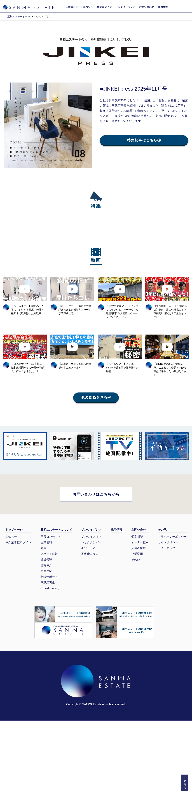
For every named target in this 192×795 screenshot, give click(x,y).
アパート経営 (49, 628)
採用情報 (163, 7)
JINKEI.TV (88, 622)
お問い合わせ (146, 7)
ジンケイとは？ (91, 611)
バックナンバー (91, 616)
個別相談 (137, 611)
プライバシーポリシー (172, 611)
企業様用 (137, 628)
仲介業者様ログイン (18, 616)
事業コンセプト (105, 7)
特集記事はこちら (144, 140)
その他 (135, 634)
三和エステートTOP (18, 16)
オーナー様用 (140, 616)
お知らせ (11, 611)
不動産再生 (48, 656)
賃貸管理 (46, 634)
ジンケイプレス (127, 7)
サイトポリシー (168, 616)
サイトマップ (166, 622)
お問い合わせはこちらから (96, 569)
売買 (43, 622)
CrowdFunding (50, 662)
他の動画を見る (96, 472)
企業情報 (46, 616)
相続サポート (49, 651)
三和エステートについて (79, 7)
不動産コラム (90, 628)
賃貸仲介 (46, 639)
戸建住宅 (46, 645)
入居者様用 (138, 622)
